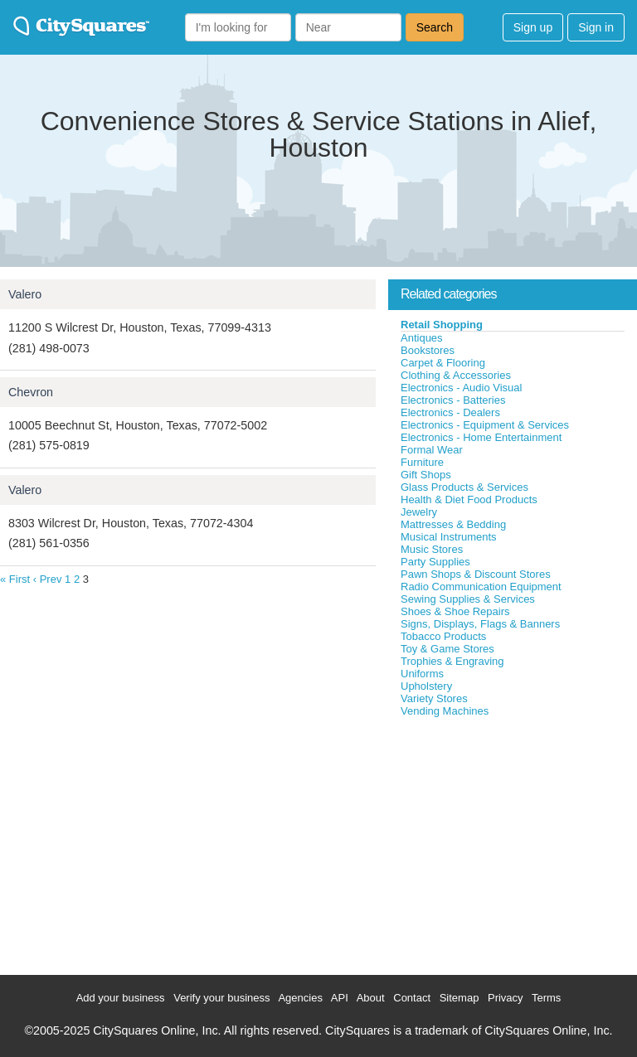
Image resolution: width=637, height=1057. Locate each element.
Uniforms (422, 673)
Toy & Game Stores (447, 648)
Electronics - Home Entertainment (481, 437)
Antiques (422, 338)
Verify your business (221, 998)
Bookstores (428, 350)
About (371, 998)
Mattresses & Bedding (453, 524)
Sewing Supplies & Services (468, 599)
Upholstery (426, 686)
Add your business (120, 998)
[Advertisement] (512, 842)
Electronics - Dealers (450, 412)
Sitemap (459, 998)
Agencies (300, 998)
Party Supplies (435, 561)
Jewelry (419, 512)
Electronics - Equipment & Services (485, 425)
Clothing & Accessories (456, 375)
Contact (411, 998)
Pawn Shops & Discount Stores (476, 574)
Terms (546, 998)
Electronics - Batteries (453, 400)
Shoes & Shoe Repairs (455, 611)
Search (434, 27)
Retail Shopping (442, 324)
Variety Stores (434, 698)
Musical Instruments (449, 537)
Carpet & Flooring (443, 362)
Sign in (596, 27)
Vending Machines (445, 711)
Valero (24, 294)
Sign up (532, 27)
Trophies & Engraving (452, 661)
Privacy (505, 998)
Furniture (422, 462)
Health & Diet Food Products (469, 499)
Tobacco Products (443, 636)
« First (15, 579)
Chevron (30, 392)
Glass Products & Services (464, 487)
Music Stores (432, 549)
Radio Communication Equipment (481, 586)
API (339, 998)
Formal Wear (432, 450)
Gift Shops (426, 474)
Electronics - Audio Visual (461, 387)
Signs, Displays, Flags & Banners (480, 624)
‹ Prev (47, 579)
